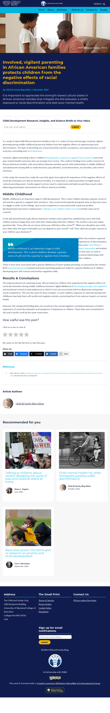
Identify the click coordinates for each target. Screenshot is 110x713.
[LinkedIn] (51, 354)
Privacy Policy (45, 604)
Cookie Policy (45, 608)
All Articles (62, 9)
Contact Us (91, 9)
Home (41, 9)
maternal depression (17, 267)
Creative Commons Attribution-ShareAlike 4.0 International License (68, 683)
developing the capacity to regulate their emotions (69, 157)
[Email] (8, 354)
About (50, 9)
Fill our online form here (84, 600)
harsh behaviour (34, 151)
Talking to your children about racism (60, 208)
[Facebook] (22, 354)
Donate (103, 9)
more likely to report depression (89, 246)
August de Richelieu (92, 47)
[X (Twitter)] (36, 354)
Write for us (77, 9)
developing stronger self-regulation (90, 286)
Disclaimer (44, 611)
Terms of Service (46, 600)
